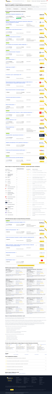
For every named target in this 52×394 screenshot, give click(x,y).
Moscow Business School (11, 188)
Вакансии (40, 380)
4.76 (43, 24)
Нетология (9, 179)
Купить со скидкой (9, 25)
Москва (6, 354)
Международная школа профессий (10, 207)
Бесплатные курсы (34, 378)
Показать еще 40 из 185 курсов (26, 164)
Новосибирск (26, 354)
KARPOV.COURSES (10, 194)
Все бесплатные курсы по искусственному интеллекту (26, 265)
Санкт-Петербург (16, 354)
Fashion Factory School (10, 208)
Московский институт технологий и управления (11, 193)
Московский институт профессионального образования (10, 175)
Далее (41, 18)
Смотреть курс (42, 262)
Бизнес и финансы (18, 380)
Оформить (7, 18)
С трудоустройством (34, 379)
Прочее (25, 383)
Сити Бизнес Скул (10, 202)
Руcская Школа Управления (11, 204)
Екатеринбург (37, 354)
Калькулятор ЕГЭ (34, 382)
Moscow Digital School (10, 214)
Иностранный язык (26, 378)
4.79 (43, 69)
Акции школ (33, 380)
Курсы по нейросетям (22, 373)
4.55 (43, 54)
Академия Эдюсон (10, 170)
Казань (46, 354)
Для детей (25, 379)
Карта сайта (41, 384)
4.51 (43, 152)
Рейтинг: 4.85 (19, 273)
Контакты (40, 378)
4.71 (43, 92)
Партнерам (40, 379)
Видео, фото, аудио (18, 382)
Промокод (46, 14)
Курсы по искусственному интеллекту (10, 373)
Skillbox (9, 177)
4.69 (43, 84)
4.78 (43, 247)
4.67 (43, 99)
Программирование (19, 379)
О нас (40, 383)
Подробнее (11, 275)
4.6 (43, 39)
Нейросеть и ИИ (18, 378)
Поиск (12, 389)
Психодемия (9, 190)
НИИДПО (9, 172)
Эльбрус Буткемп (10, 212)
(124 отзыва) (17, 273)
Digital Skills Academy (10, 198)
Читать (28, 349)
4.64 (43, 137)
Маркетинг (25, 377)
